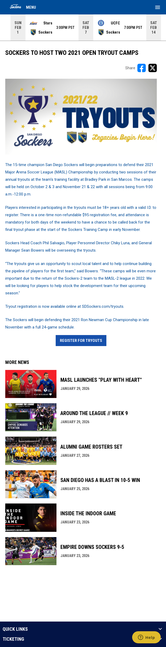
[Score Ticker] (83, 27)
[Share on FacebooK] (141, 68)
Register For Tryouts (81, 340)
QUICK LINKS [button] (15, 629)
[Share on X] (152, 68)
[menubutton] (157, 7)
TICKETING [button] (13, 639)
